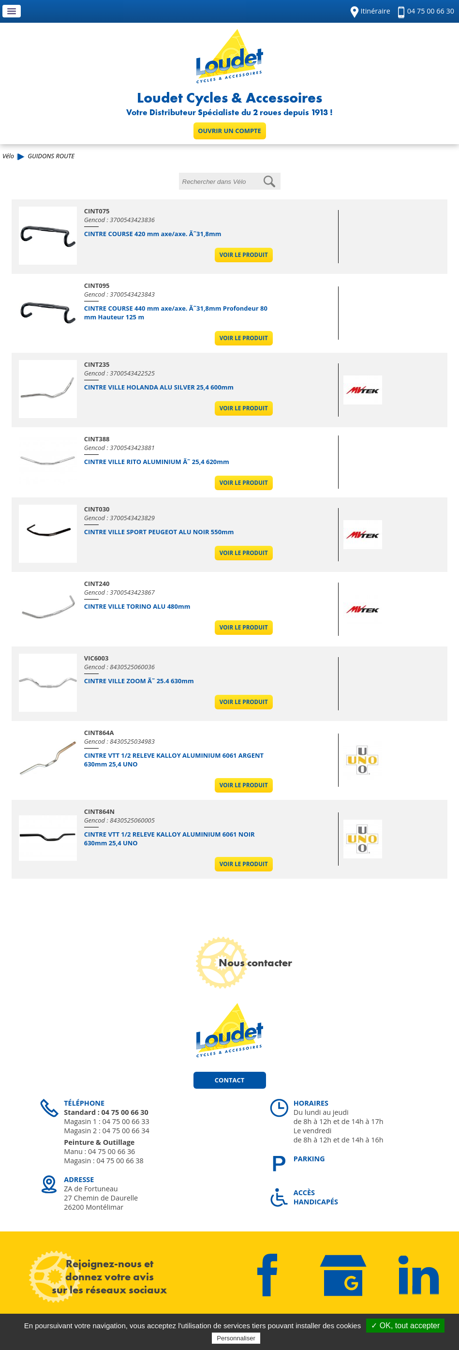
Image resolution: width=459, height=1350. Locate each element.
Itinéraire (375, 10)
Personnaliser (236, 1338)
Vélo (8, 155)
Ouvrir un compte (229, 130)
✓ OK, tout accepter (405, 1325)
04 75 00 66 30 (430, 10)
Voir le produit (244, 254)
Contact (229, 1080)
